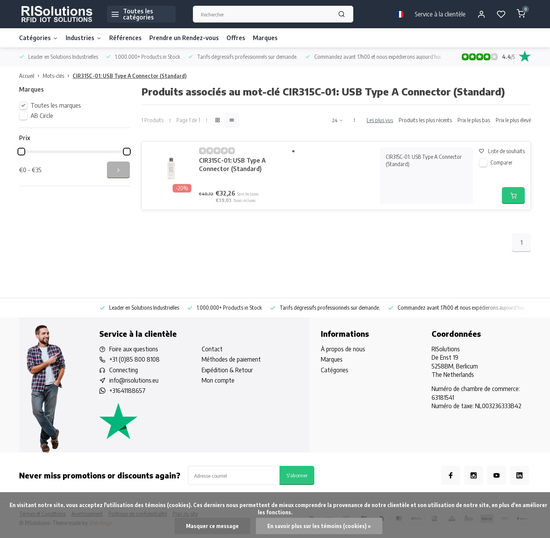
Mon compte (218, 380)
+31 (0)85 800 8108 (134, 359)
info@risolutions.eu (134, 380)
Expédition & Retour (227, 370)
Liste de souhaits (502, 151)
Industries (84, 38)
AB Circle (42, 116)
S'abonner (296, 475)
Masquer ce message (212, 526)
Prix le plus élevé (513, 120)
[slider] (21, 151)
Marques (265, 38)
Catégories (38, 38)
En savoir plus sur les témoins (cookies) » (319, 526)
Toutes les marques (56, 105)
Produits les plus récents (425, 120)
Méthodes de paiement (231, 359)
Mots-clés (58, 76)
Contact (212, 349)
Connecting (123, 370)
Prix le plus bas (474, 120)
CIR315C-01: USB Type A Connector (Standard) (129, 76)
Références (125, 38)
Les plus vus (380, 120)
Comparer (501, 162)
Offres (235, 38)
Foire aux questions (133, 349)
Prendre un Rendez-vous (184, 38)
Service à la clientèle (440, 14)
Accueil (31, 76)
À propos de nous (343, 349)
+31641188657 (127, 390)
